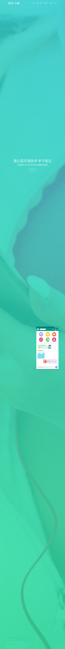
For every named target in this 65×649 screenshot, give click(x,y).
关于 (34, 3)
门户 (30, 3)
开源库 (45, 3)
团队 (41, 3)
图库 (52, 3)
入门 (32, 169)
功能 (38, 3)
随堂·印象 (14, 3)
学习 (55, 3)
